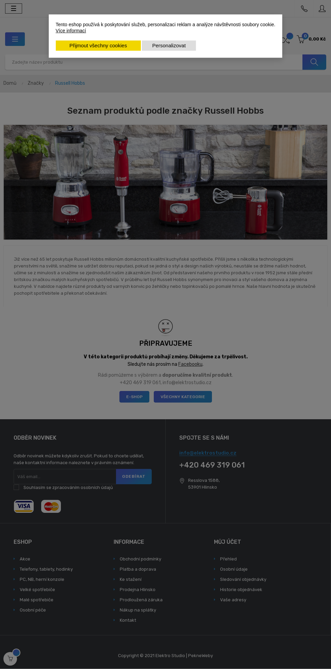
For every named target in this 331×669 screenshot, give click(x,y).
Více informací (71, 30)
